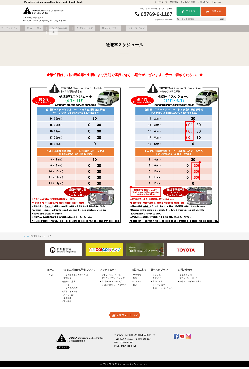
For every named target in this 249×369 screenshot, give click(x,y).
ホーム (26, 238)
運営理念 (67, 280)
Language (218, 2)
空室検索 (137, 276)
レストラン (138, 283)
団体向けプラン (174, 30)
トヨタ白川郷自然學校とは (75, 276)
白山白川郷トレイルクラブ (114, 286)
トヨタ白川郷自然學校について (52, 30)
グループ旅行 (159, 286)
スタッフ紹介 (69, 296)
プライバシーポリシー (189, 280)
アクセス (188, 11)
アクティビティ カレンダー (114, 280)
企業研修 (157, 276)
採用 (213, 30)
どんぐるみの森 (128, 30)
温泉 (135, 286)
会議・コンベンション (163, 290)
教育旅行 (157, 280)
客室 (135, 280)
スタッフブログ (197, 30)
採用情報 (67, 300)
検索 (222, 19)
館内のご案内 (69, 283)
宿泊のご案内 (106, 30)
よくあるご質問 (188, 2)
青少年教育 (158, 283)
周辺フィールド (151, 30)
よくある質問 (185, 276)
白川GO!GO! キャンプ (112, 283)
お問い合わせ (204, 2)
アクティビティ (84, 30)
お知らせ (53, 276)
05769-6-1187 (156, 14)
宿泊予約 (213, 11)
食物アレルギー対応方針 (190, 283)
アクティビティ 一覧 (111, 276)
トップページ (161, 2)
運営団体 (174, 2)
